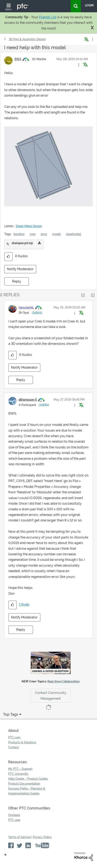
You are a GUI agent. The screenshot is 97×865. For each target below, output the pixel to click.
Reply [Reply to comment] (20, 380)
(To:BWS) (37, 312)
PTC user (14, 820)
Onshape (14, 815)
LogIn (89, 5)
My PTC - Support (20, 768)
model (56, 234)
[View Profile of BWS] (18, 59)
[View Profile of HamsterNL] (26, 307)
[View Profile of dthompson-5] (28, 399)
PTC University (18, 773)
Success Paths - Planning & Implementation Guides (26, 791)
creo (33, 234)
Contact (13, 747)
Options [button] (92, 39)
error (44, 234)
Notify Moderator (20, 269)
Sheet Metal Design (29, 226)
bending (19, 234)
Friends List (47, 17)
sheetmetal (73, 234)
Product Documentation (24, 783)
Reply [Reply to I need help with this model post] (16, 281)
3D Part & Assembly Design (27, 39)
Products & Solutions (22, 742)
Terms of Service (19, 837)
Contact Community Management (50, 695)
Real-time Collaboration (63, 681)
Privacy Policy (42, 837)
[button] (79, 65)
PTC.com (14, 737)
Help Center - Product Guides (28, 778)
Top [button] (5, 854)
